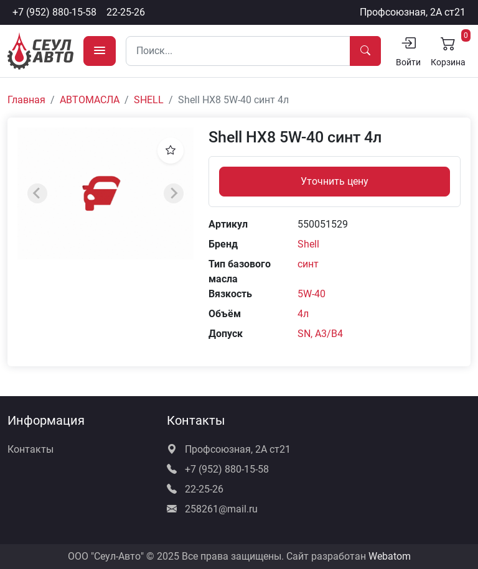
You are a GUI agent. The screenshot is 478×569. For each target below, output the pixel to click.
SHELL (149, 100)
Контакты (30, 449)
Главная (26, 100)
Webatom (389, 556)
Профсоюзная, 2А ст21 (413, 12)
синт (308, 264)
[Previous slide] (37, 193)
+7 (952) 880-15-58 (54, 12)
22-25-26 (125, 12)
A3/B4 (329, 334)
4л (303, 314)
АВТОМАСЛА (90, 100)
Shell (308, 244)
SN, (306, 334)
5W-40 (312, 294)
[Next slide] (174, 193)
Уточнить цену (334, 181)
